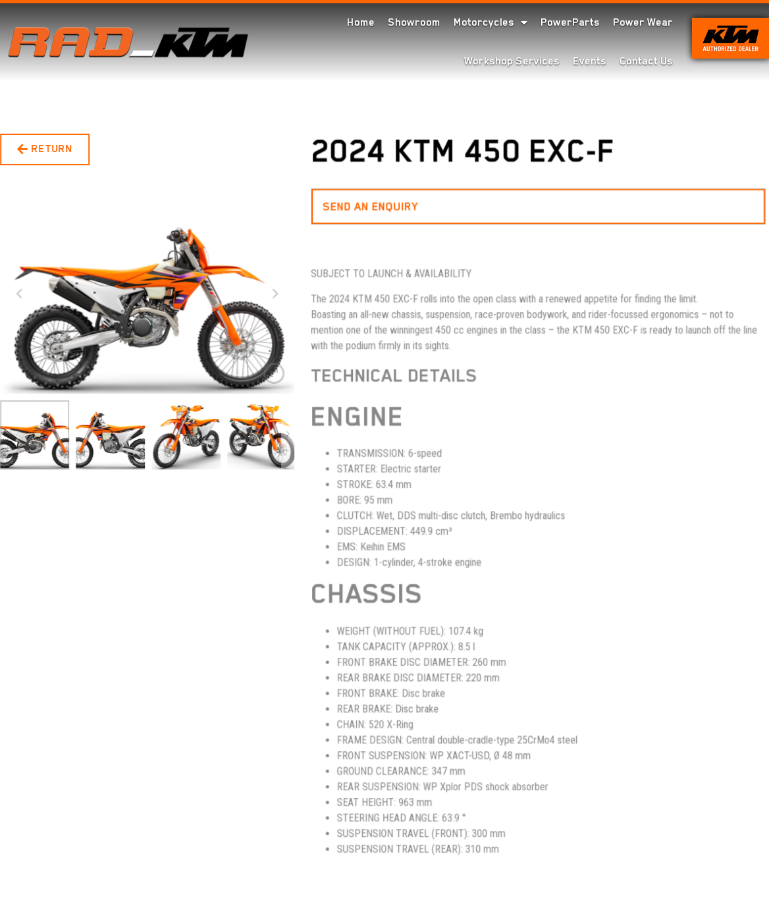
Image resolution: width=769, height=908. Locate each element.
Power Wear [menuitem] (643, 22)
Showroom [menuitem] (414, 22)
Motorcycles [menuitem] (490, 22)
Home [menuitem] (361, 22)
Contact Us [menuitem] (646, 61)
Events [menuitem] (589, 61)
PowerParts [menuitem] (570, 22)
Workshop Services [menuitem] (512, 61)
